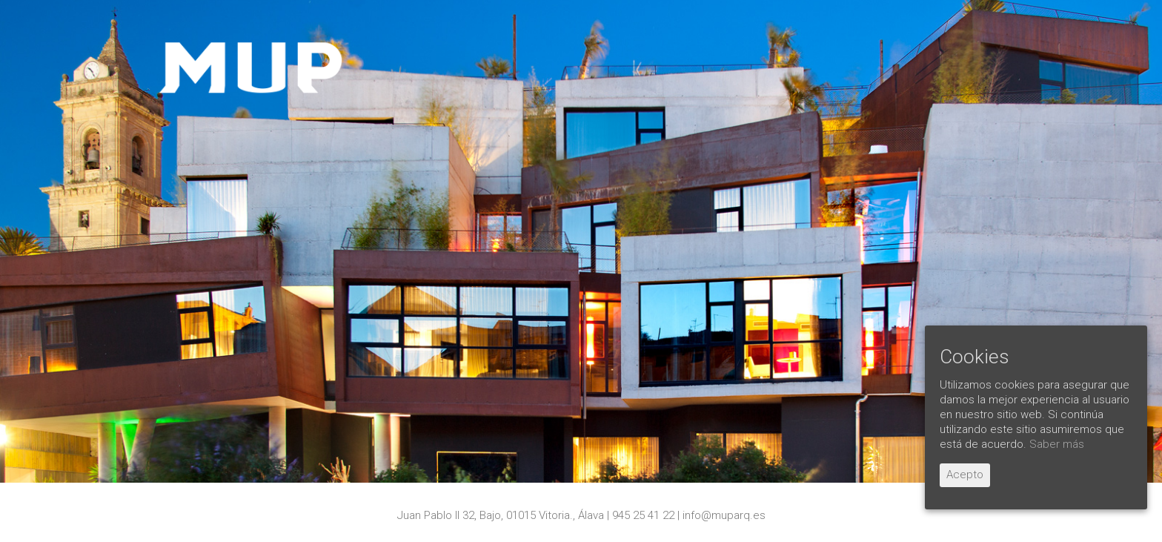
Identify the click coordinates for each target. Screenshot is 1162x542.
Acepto (964, 474)
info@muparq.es (724, 515)
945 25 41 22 (643, 515)
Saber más (1056, 444)
